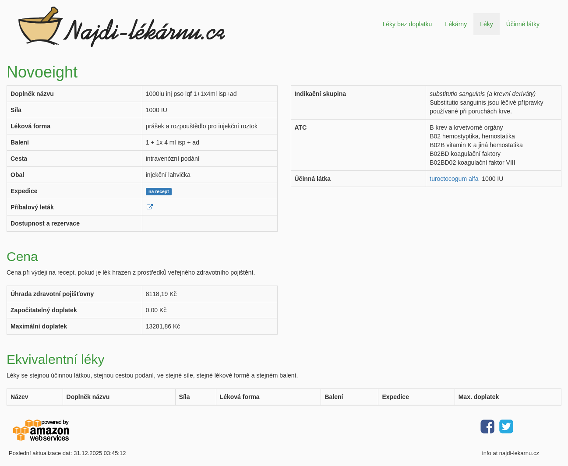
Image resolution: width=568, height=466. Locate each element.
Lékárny (456, 24)
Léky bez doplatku (407, 24)
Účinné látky (523, 24)
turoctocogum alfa (454, 178)
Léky (486, 24)
